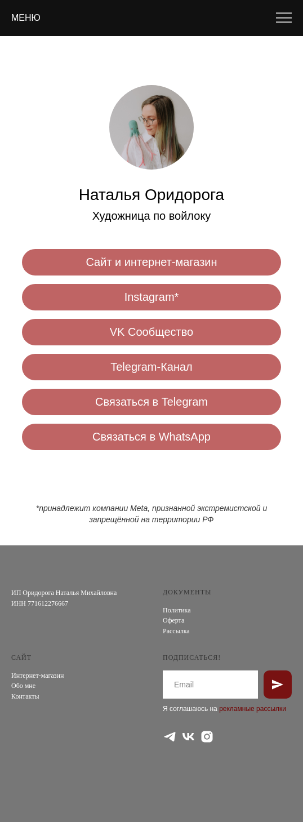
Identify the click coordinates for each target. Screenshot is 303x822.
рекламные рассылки (252, 709)
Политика (177, 610)
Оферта (173, 620)
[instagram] (207, 737)
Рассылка (176, 631)
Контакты (25, 696)
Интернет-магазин (37, 675)
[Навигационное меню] (284, 18)
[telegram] (170, 737)
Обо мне (23, 686)
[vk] (188, 737)
